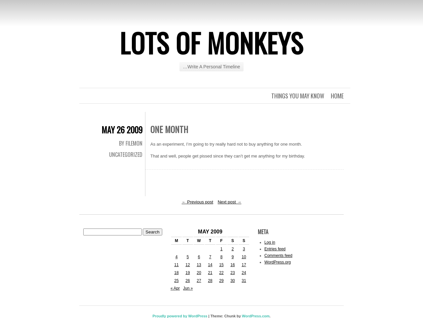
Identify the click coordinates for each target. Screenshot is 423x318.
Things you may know (297, 95)
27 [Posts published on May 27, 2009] (199, 280)
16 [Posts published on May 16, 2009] (232, 265)
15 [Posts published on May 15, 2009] (221, 265)
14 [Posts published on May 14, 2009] (210, 265)
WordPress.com (256, 316)
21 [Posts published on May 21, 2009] (210, 272)
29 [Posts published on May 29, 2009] (221, 280)
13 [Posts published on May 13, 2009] (199, 265)
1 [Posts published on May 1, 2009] (221, 249)
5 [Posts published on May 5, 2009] (188, 257)
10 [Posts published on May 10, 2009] (244, 257)
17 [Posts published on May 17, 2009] (244, 265)
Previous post (197, 201)
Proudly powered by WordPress (179, 316)
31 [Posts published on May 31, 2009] (244, 280)
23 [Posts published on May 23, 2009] (232, 272)
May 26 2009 (121, 130)
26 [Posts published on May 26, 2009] (187, 280)
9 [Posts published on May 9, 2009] (233, 257)
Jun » (188, 288)
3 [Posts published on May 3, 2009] (244, 249)
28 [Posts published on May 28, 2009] (210, 280)
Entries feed (275, 249)
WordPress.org (277, 262)
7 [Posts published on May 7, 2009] (210, 257)
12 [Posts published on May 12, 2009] (187, 265)
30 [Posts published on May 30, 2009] (232, 280)
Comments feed (278, 255)
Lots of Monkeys (211, 42)
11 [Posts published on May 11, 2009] (176, 265)
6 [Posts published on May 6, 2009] (199, 257)
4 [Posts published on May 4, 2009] (176, 257)
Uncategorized (125, 155)
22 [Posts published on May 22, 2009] (221, 272)
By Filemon (130, 143)
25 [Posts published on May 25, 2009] (176, 280)
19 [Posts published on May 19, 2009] (187, 272)
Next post (230, 201)
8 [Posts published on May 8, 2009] (221, 257)
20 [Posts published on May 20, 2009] (199, 272)
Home (337, 95)
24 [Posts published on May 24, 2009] (244, 272)
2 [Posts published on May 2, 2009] (233, 249)
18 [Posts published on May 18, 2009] (176, 272)
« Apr (175, 288)
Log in (269, 242)
